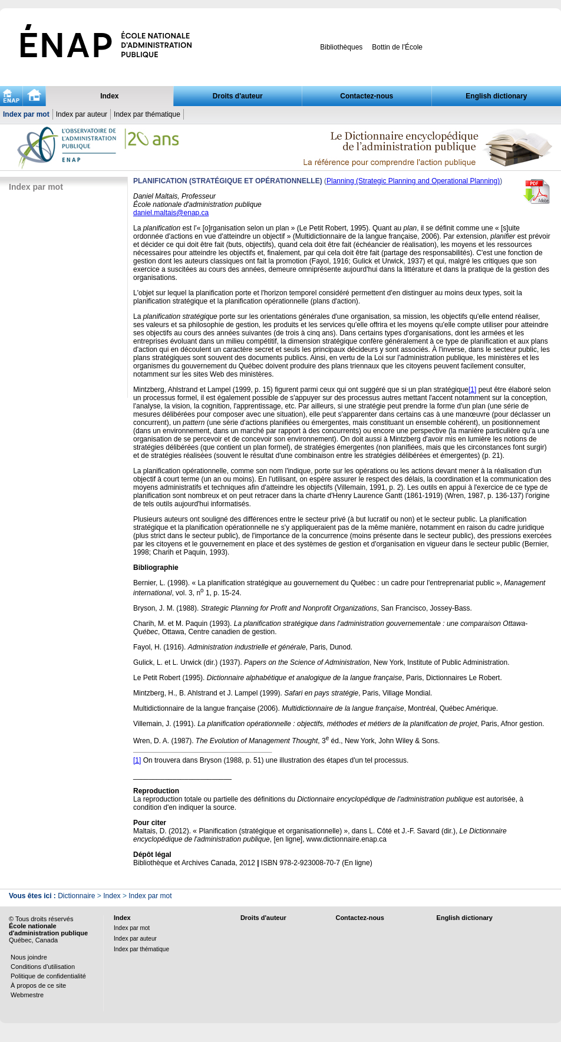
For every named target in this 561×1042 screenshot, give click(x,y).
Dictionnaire (76, 896)
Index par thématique (147, 114)
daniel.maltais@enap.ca (171, 213)
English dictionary (496, 96)
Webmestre (27, 994)
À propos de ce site (38, 985)
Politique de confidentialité (48, 976)
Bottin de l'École (397, 47)
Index (109, 96)
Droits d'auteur (238, 96)
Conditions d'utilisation (43, 966)
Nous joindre (29, 957)
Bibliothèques (341, 47)
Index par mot (26, 114)
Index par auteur (81, 114)
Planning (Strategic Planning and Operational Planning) (413, 181)
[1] (472, 389)
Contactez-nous (366, 96)
